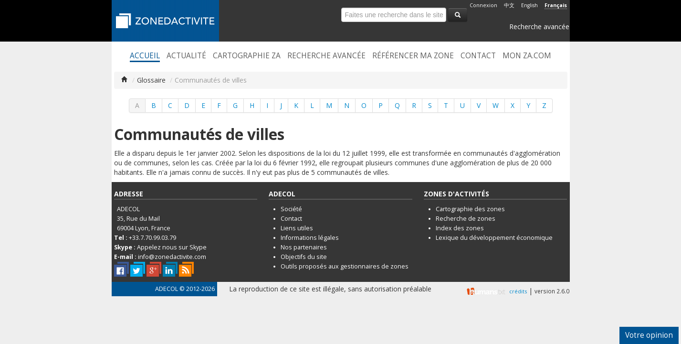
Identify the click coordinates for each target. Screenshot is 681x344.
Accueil (145, 56)
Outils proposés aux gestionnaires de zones (345, 266)
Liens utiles (297, 228)
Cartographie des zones (470, 209)
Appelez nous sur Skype (172, 247)
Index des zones (460, 228)
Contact (478, 56)
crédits (518, 291)
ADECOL (166, 289)
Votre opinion (649, 335)
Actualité (186, 56)
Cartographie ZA (247, 56)
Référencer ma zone (413, 56)
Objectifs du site (304, 257)
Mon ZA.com (527, 56)
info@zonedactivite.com (172, 257)
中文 (509, 5)
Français (556, 5)
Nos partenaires (304, 247)
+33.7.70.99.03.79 (152, 238)
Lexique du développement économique (494, 238)
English (529, 5)
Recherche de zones (465, 219)
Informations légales (310, 238)
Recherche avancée (539, 26)
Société (291, 209)
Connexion (483, 5)
